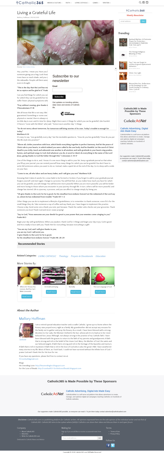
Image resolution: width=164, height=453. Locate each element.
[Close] (116, 68)
